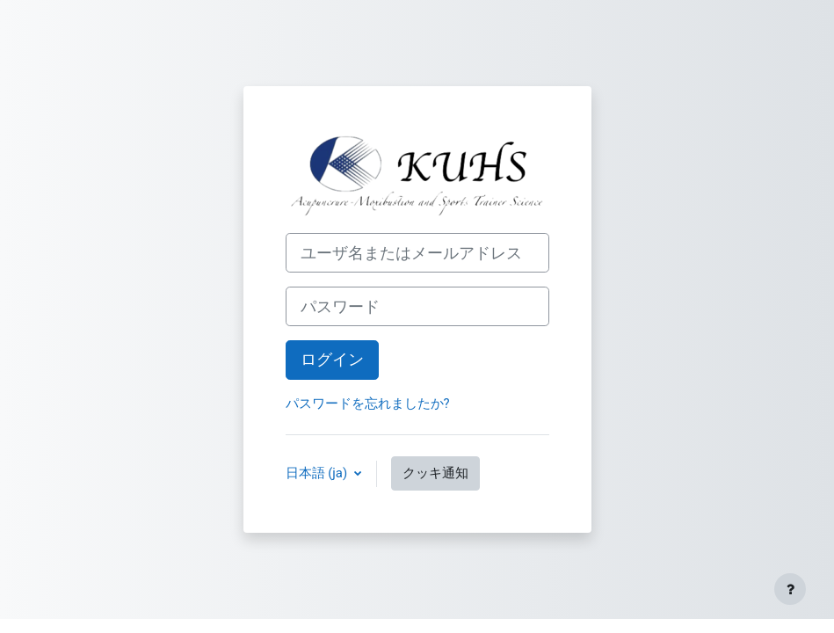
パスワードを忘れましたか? (368, 403)
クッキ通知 (435, 473)
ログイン (332, 359)
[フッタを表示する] (790, 589)
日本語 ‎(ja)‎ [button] (318, 473)
